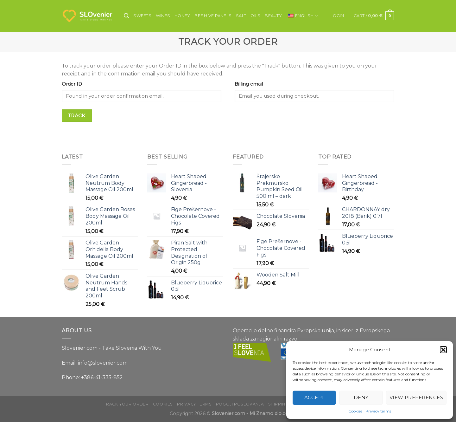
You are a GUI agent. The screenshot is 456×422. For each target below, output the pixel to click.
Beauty (273, 15)
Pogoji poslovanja (240, 404)
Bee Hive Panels (212, 15)
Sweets (142, 15)
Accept (314, 397)
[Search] (126, 16)
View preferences (416, 397)
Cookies (355, 411)
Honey (182, 15)
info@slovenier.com (103, 363)
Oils (255, 15)
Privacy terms (378, 411)
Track (77, 116)
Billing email (249, 84)
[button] (443, 350)
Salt (241, 15)
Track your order (126, 404)
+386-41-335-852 (102, 377)
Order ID (72, 84)
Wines (163, 15)
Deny (361, 397)
